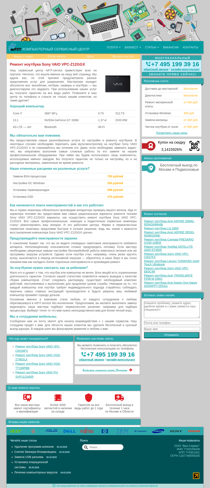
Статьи (152, 47)
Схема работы (57, 56)
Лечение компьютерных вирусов (35, 472)
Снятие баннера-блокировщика (35, 451)
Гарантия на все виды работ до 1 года (88, 405)
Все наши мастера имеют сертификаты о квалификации (27, 406)
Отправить (171, 334)
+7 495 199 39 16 (111, 354)
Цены (90, 56)
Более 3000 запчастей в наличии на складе (58, 406)
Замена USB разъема (28, 457)
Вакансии (171, 47)
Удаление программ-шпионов (34, 446)
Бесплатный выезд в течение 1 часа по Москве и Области (119, 406)
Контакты (190, 47)
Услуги (114, 47)
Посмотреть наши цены (171, 133)
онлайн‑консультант (120, 359)
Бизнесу (133, 47)
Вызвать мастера (123, 56)
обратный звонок (91, 359)
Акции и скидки (23, 56)
